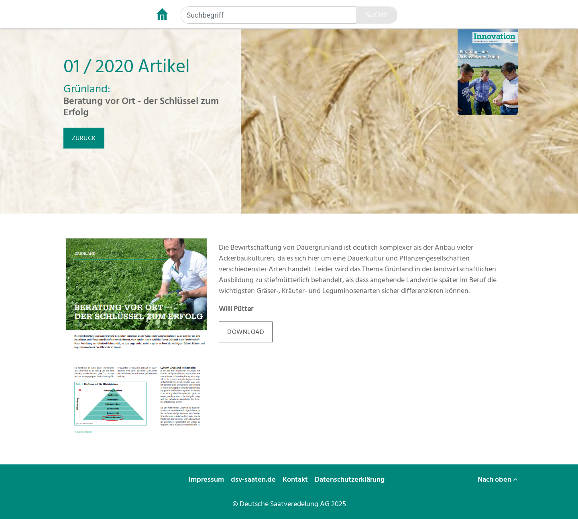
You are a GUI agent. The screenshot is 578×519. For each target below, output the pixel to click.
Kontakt (296, 479)
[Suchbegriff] (268, 15)
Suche (377, 15)
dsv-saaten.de (254, 479)
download (245, 332)
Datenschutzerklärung (350, 479)
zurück (84, 138)
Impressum (207, 479)
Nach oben (498, 479)
